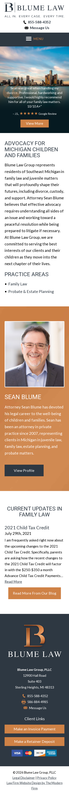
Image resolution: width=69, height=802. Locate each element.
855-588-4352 (39, 22)
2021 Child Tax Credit (27, 527)
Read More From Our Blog (34, 593)
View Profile (24, 470)
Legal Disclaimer (24, 778)
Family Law (17, 284)
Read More (13, 581)
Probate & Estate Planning (31, 291)
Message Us (39, 28)
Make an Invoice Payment (35, 729)
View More (34, 123)
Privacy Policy (46, 778)
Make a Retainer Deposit (34, 741)
